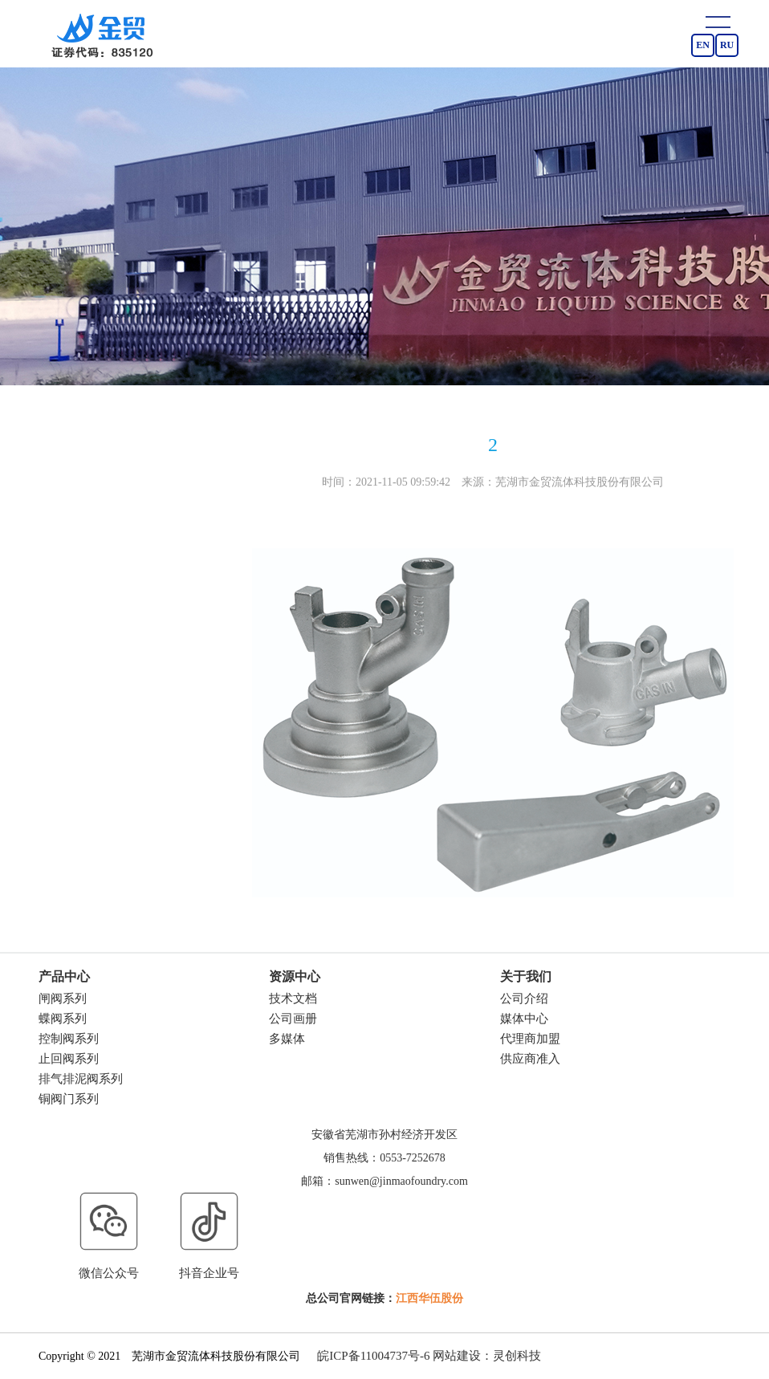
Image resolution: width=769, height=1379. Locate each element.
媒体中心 (524, 1018)
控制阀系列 (69, 1038)
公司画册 (293, 1018)
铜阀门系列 (69, 1098)
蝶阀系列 (63, 1018)
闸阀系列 (63, 998)
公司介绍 (524, 998)
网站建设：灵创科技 (487, 1355)
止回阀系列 (69, 1058)
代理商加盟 (530, 1038)
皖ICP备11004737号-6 (373, 1355)
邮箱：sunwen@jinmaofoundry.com (384, 1181)
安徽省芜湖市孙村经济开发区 (384, 1135)
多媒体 (287, 1038)
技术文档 (293, 998)
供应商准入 (530, 1058)
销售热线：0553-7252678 (384, 1158)
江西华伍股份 (429, 1298)
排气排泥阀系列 (81, 1078)
